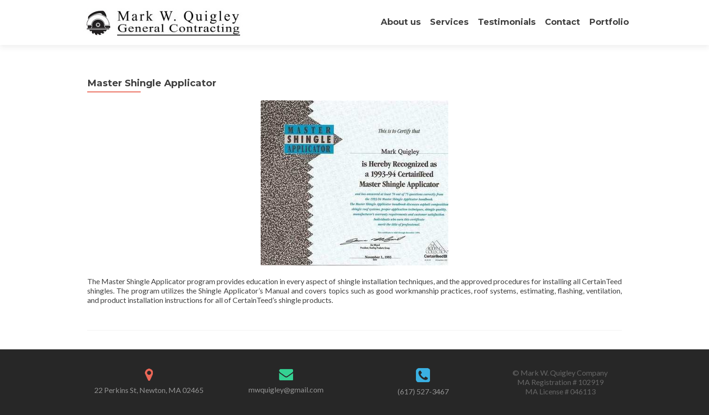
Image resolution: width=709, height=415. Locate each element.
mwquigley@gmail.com (286, 389)
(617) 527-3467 (423, 391)
